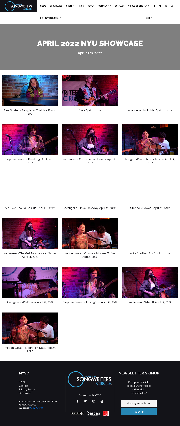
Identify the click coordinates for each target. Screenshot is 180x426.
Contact (119, 6)
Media (81, 6)
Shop (149, 18)
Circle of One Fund (138, 6)
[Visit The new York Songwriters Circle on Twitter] (160, 6)
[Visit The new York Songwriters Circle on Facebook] (154, 6)
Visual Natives (36, 408)
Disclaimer (25, 393)
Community (104, 6)
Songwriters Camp (50, 18)
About (91, 6)
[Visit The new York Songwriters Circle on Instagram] (166, 6)
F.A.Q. (22, 382)
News (43, 6)
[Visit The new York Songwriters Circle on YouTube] (172, 6)
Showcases (56, 6)
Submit (70, 6)
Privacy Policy (27, 389)
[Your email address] (139, 403)
